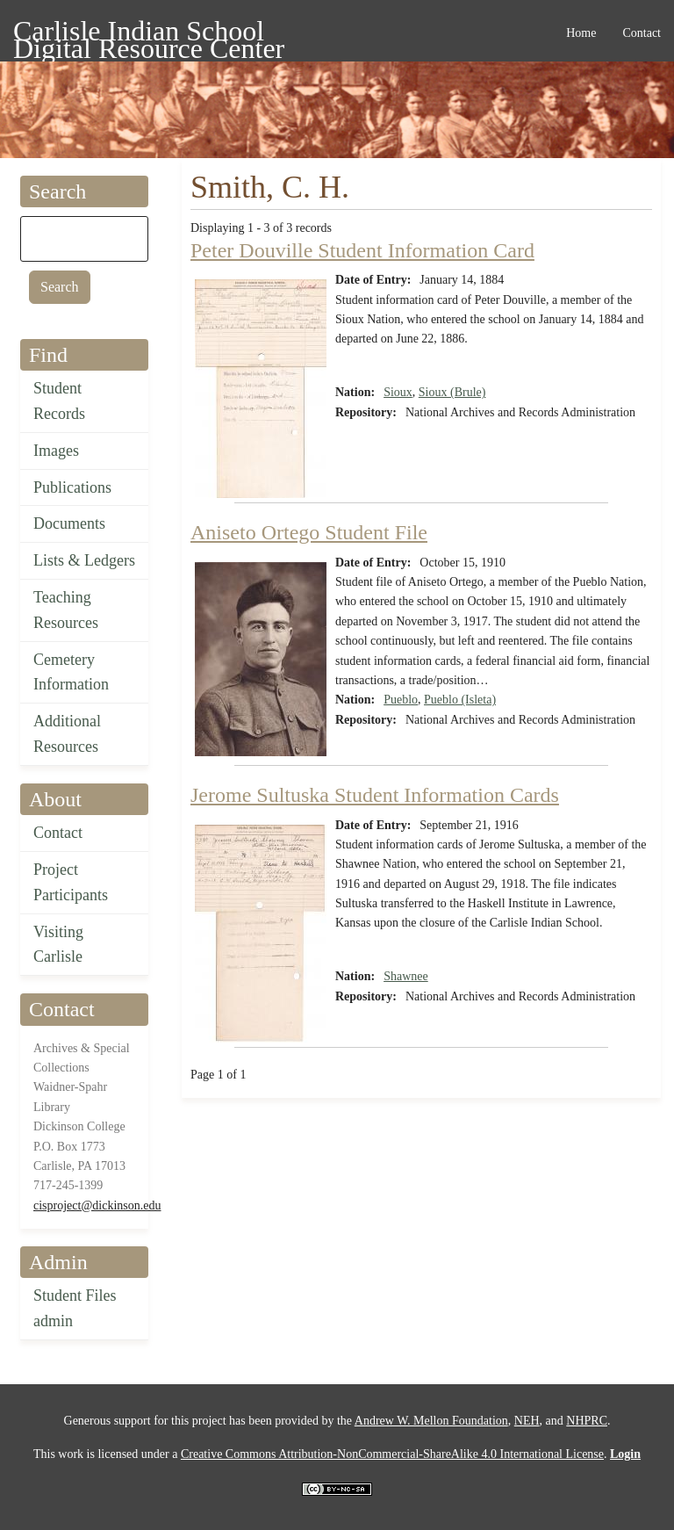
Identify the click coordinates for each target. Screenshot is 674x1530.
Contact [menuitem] (641, 33)
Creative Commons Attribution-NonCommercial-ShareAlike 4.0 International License (392, 1454)
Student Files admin (75, 1308)
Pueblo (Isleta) (460, 699)
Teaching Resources (65, 609)
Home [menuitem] (581, 33)
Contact (57, 832)
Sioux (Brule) (452, 392)
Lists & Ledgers (84, 560)
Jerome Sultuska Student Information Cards (374, 794)
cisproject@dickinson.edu (97, 1205)
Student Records (59, 400)
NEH (527, 1420)
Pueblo (401, 699)
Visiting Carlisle (58, 944)
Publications (72, 487)
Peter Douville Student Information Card (362, 250)
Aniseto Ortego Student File (308, 532)
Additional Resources (67, 733)
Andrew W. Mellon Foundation (431, 1420)
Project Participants (70, 882)
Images (56, 450)
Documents (69, 523)
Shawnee (406, 976)
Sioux (398, 392)
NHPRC (586, 1420)
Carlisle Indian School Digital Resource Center (148, 34)
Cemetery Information (71, 672)
